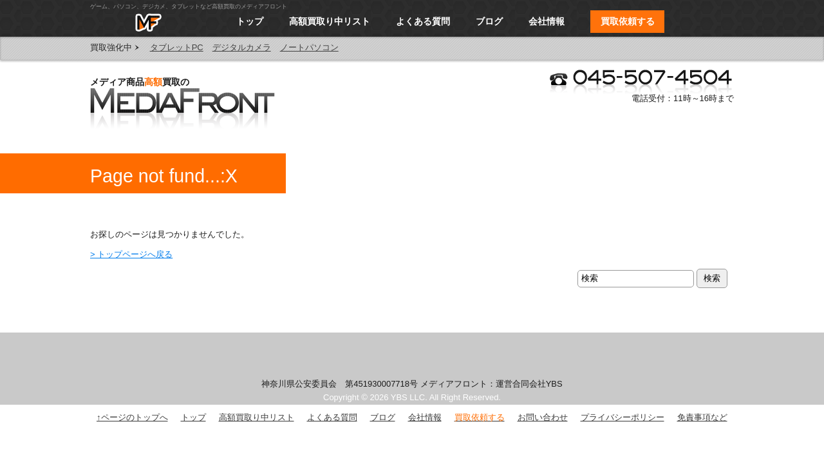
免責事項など (702, 417)
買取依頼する (628, 21)
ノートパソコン (309, 47)
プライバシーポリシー (622, 417)
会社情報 (547, 21)
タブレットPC (176, 47)
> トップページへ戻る (131, 254)
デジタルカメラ (241, 47)
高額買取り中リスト (329, 21)
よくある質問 (423, 21)
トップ (249, 21)
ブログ (489, 21)
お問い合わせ (543, 417)
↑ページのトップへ (132, 417)
